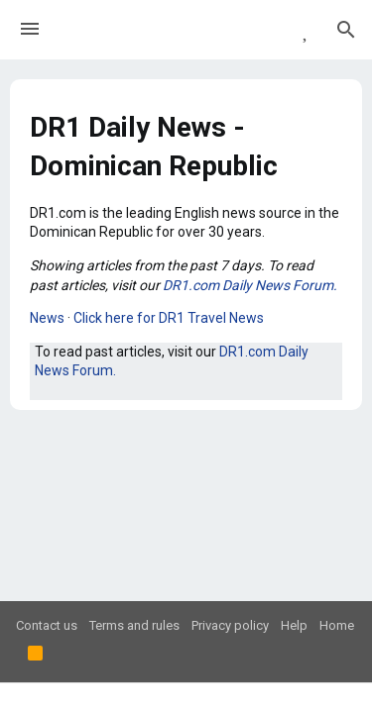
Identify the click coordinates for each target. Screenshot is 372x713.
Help (294, 625)
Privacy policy (230, 625)
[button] (30, 30)
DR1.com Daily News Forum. (250, 285)
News (47, 318)
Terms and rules (134, 625)
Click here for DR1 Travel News (168, 318)
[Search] (346, 30)
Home (336, 625)
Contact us (46, 625)
